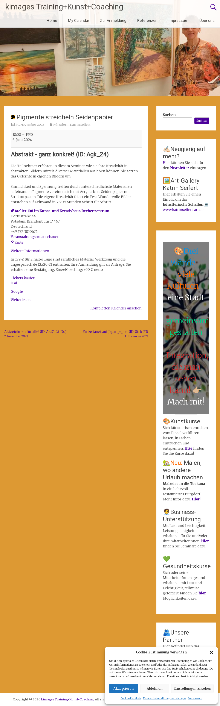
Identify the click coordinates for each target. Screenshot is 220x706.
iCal (14, 283)
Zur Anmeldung (113, 20)
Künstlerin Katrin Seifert (71, 125)
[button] (211, 652)
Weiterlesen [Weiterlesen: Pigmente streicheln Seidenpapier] (21, 300)
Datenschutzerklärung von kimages (164, 698)
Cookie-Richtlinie (131, 698)
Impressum (195, 698)
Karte (17, 242)
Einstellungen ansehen (192, 688)
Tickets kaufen (23, 278)
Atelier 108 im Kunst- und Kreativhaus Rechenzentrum (60, 211)
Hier (166, 163)
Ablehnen (154, 688)
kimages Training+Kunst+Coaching (64, 6)
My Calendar (78, 20)
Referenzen (147, 20)
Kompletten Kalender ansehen (116, 308)
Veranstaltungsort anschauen (35, 237)
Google (17, 291)
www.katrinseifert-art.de (183, 210)
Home (52, 20)
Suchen (169, 115)
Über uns (207, 20)
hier (202, 593)
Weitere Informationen (30, 251)
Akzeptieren (123, 688)
